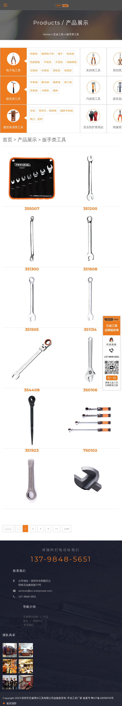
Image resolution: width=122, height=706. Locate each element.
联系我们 (29, 625)
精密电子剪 (47, 53)
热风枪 (70, 53)
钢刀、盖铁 (36, 119)
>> (56, 528)
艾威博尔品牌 (30, 616)
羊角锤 (34, 82)
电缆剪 (68, 70)
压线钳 (34, 70)
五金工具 (58, 34)
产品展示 (27, 140)
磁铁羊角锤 (66, 110)
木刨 (32, 110)
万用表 (59, 62)
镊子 (60, 53)
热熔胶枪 (35, 62)
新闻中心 (38, 620)
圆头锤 (45, 82)
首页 (7, 140)
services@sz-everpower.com (35, 590)
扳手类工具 (73, 34)
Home (46, 34)
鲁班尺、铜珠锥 (47, 110)
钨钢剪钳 (72, 62)
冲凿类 (45, 90)
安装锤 (34, 90)
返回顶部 (9, 703)
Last (66, 528)
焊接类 (34, 53)
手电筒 (47, 62)
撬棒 (55, 90)
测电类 (56, 70)
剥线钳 (45, 70)
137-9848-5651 (27, 596)
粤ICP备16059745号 (102, 698)
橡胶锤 (56, 82)
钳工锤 (68, 82)
